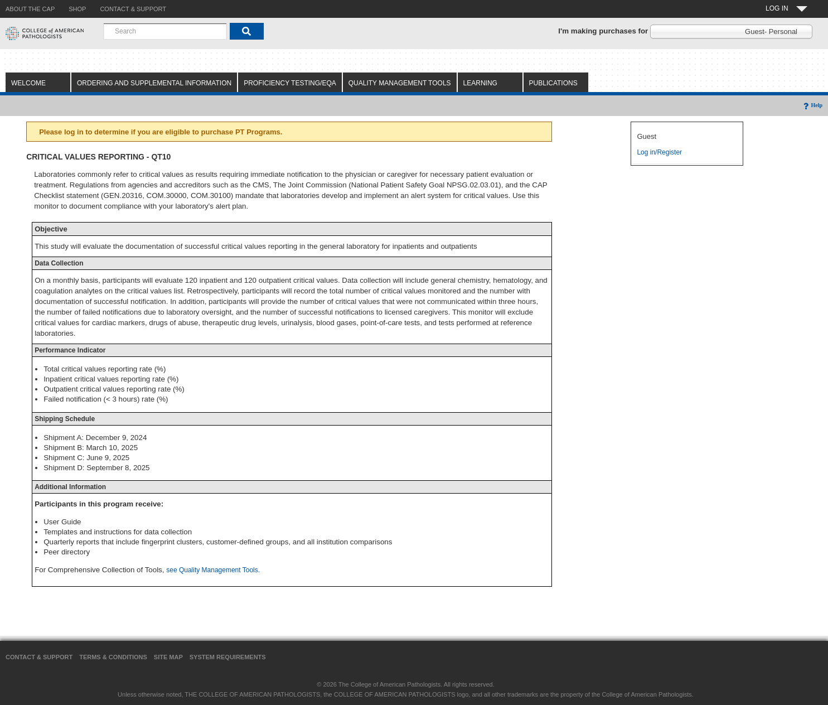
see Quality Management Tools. (213, 570)
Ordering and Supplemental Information (154, 83)
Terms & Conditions (113, 657)
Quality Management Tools (399, 83)
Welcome (28, 83)
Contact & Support (39, 657)
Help (812, 105)
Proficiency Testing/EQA (290, 83)
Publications (553, 83)
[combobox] (165, 31)
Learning (480, 83)
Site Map (168, 657)
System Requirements (228, 657)
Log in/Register (659, 152)
